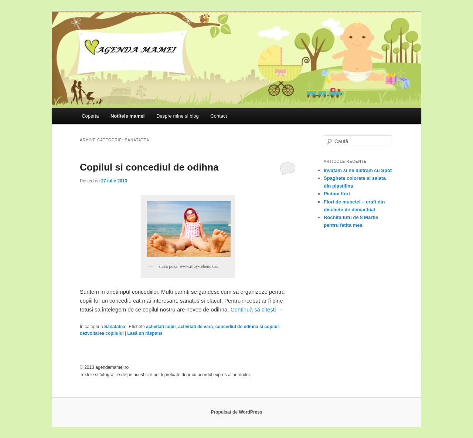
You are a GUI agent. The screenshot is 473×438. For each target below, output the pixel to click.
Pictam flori (337, 193)
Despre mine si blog (177, 116)
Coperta (90, 116)
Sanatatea (114, 326)
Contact (218, 116)
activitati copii (161, 326)
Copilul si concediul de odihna (149, 167)
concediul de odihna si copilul (247, 326)
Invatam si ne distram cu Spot (358, 170)
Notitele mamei (127, 116)
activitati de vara (195, 326)
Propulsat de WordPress (236, 412)
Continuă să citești (257, 309)
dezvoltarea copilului (102, 333)
